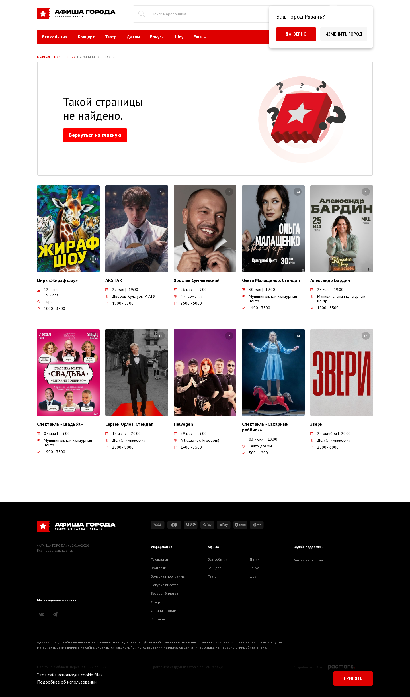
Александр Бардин (330, 280)
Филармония (188, 296)
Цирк (44, 301)
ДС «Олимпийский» (125, 440)
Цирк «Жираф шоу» (57, 280)
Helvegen (183, 424)
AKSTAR (113, 280)
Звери (316, 424)
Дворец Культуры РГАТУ (130, 296)
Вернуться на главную (95, 135)
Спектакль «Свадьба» (60, 424)
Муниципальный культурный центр (269, 298)
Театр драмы (257, 446)
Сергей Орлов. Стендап (129, 424)
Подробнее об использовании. (67, 682)
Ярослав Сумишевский (197, 280)
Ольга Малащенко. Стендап (271, 280)
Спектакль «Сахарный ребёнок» (265, 427)
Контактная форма (308, 560)
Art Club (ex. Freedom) (196, 440)
